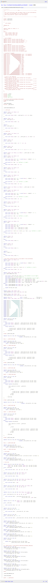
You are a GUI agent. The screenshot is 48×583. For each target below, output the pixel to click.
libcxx (5, 5)
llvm (2, 5)
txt (43, 581)
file (22, 7)
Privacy (9, 581)
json (46, 581)
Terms (12, 581)
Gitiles (6, 581)
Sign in (46, 1)
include (30, 5)
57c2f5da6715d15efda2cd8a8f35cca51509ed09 (17, 5)
